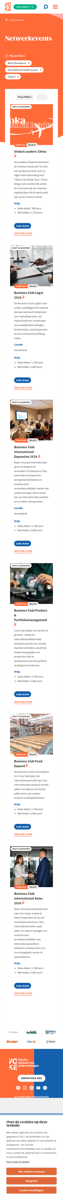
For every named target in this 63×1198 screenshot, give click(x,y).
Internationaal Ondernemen (23, 69)
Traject (11, 76)
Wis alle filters (17, 55)
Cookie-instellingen (31, 1190)
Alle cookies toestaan (31, 1171)
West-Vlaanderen (17, 63)
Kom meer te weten (18, 1161)
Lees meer (22, 226)
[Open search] (46, 6)
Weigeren (31, 1181)
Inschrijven (23, 233)
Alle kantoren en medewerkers (31, 1097)
